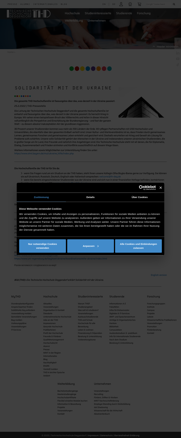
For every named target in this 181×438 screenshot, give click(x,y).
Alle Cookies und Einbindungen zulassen (138, 245)
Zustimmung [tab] (41, 197)
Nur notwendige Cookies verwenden (42, 245)
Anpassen (91, 245)
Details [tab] (90, 197)
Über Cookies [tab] (140, 197)
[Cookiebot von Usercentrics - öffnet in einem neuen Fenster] (141, 187)
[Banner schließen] (161, 188)
